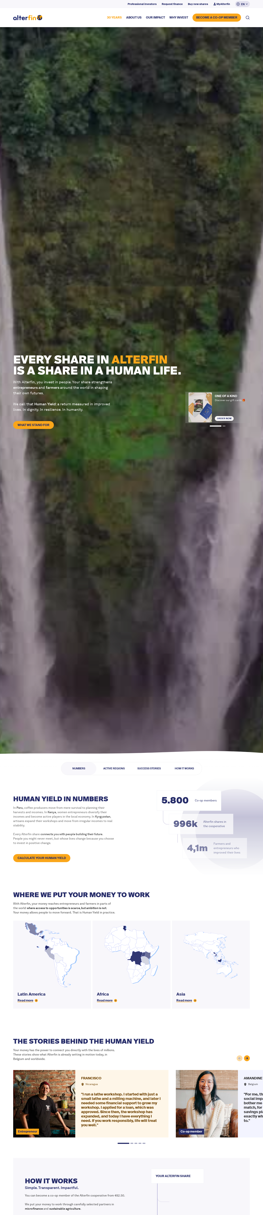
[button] (242, 4)
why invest (178, 17)
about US (134, 17)
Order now (224, 418)
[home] (27, 17)
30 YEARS (114, 17)
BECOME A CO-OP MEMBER (216, 17)
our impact (155, 17)
